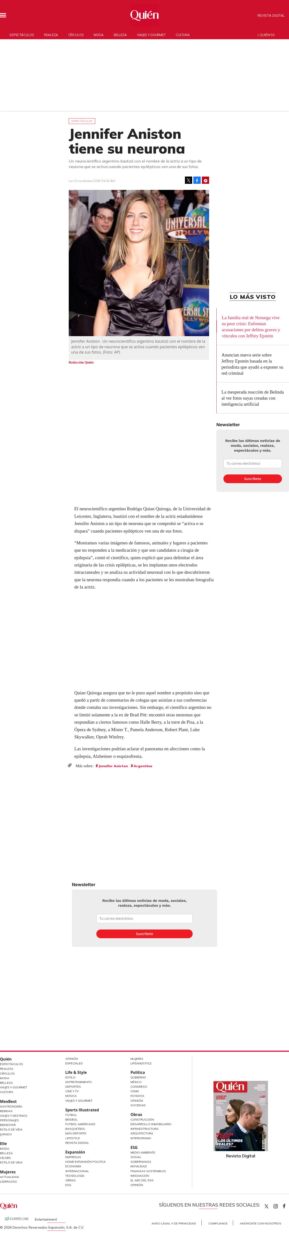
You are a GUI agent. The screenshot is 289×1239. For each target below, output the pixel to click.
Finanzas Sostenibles (148, 1171)
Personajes (9, 1120)
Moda (98, 35)
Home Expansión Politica (85, 1161)
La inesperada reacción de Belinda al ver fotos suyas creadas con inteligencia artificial (252, 398)
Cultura (183, 35)
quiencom (280, 1205)
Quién (6, 1059)
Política (137, 1072)
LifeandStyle (141, 1063)
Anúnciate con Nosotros (260, 1223)
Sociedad (138, 1105)
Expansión (75, 1152)
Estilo (70, 1077)
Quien (266, 1206)
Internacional (77, 1171)
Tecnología (74, 1175)
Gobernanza (140, 1161)
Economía (73, 1166)
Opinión (71, 1059)
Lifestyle (72, 1138)
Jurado (6, 1134)
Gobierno (138, 1077)
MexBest (8, 1101)
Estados (137, 1096)
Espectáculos (22, 35)
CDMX (134, 1091)
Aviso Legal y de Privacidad (174, 1223)
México (136, 1082)
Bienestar (8, 1125)
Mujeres (8, 1172)
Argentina (143, 766)
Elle (3, 1143)
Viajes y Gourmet (13, 1087)
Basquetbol (75, 1129)
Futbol (71, 1115)
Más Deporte (75, 1133)
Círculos (76, 35)
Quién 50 (267, 35)
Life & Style (76, 1072)
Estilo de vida (11, 1162)
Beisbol (71, 1119)
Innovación (139, 1175)
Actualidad (9, 1177)
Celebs (5, 1158)
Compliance (218, 1223)
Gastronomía (11, 1106)
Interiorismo (140, 1138)
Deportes (73, 1086)
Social (135, 1157)
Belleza (120, 35)
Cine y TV (72, 1091)
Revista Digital (271, 15)
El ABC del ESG (141, 1180)
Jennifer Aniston (113, 766)
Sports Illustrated (82, 1110)
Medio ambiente (142, 1152)
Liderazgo (8, 1181)
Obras (70, 1180)
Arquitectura (141, 1133)
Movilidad (138, 1166)
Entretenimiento (78, 1082)
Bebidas (6, 1111)
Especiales (74, 1063)
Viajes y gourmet (151, 35)
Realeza (51, 35)
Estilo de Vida (11, 1129)
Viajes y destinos (13, 1115)
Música (71, 1096)
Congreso (138, 1086)
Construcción (142, 1119)
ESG (68, 1185)
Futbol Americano (80, 1124)
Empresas (73, 1157)
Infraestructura (144, 1129)
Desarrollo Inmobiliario (150, 1124)
